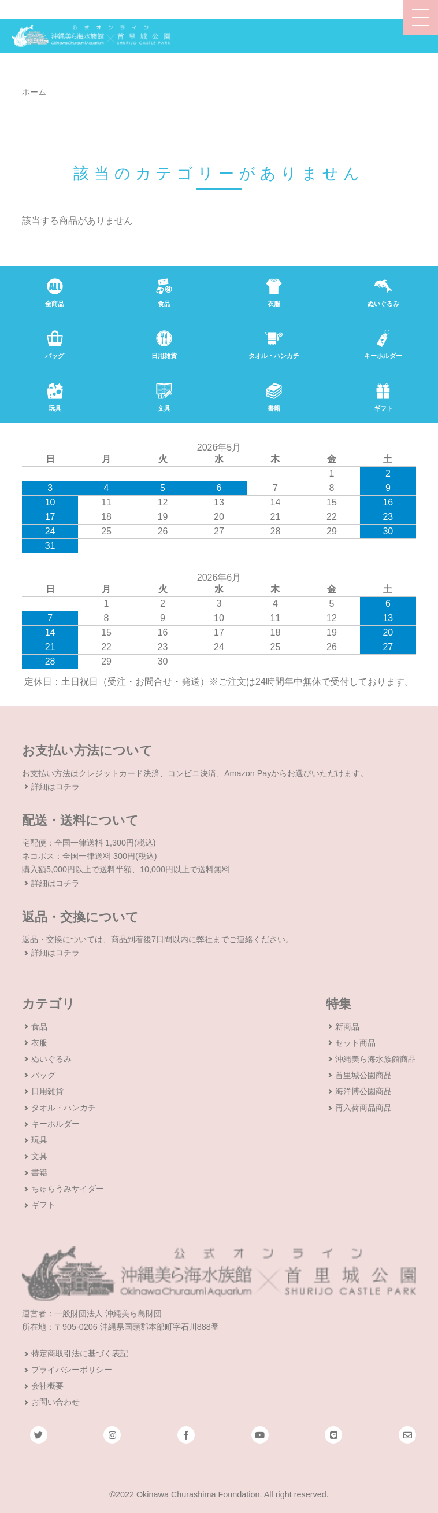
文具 (39, 1156)
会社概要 (47, 1385)
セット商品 (355, 1042)
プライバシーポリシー (71, 1369)
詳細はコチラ (55, 786)
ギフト (43, 1204)
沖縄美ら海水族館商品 (375, 1059)
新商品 (347, 1026)
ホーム (34, 92)
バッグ (43, 1075)
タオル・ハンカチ (63, 1107)
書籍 (39, 1172)
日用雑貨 (47, 1091)
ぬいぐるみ (51, 1059)
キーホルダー (55, 1123)
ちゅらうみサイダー (67, 1188)
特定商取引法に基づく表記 (79, 1353)
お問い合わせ (55, 1402)
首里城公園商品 (363, 1075)
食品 (39, 1026)
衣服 (39, 1042)
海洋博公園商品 (363, 1091)
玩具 (39, 1140)
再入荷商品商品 (363, 1107)
